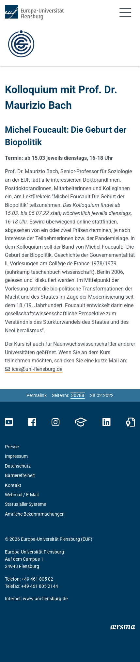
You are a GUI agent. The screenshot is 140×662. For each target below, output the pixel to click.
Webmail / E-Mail (22, 494)
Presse (12, 446)
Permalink (36, 395)
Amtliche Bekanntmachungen (35, 514)
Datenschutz (18, 466)
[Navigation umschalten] (125, 12)
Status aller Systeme (25, 504)
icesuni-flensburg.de (37, 369)
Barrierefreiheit (20, 475)
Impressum (16, 456)
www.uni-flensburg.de (45, 598)
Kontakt (13, 485)
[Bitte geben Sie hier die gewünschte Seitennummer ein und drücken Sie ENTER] (77, 395)
